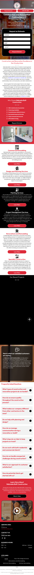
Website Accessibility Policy (17, 570)
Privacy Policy (2, 569)
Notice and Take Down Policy (29, 569)
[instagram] (5, 538)
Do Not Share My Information (11, 569)
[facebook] (2, 538)
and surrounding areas (7, 529)
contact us (23, 96)
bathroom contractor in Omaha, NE (17, 77)
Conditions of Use (20, 569)
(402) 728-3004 (5, 535)
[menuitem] (6, 559)
